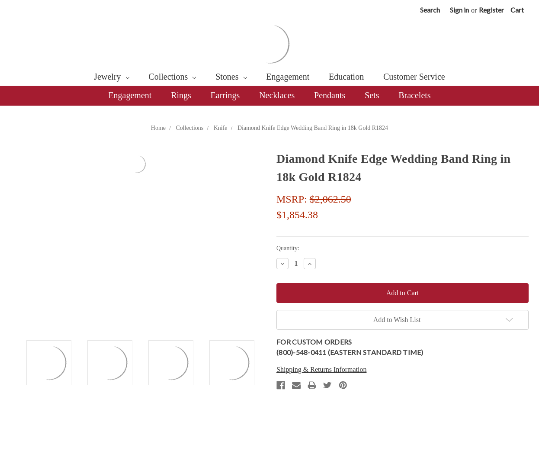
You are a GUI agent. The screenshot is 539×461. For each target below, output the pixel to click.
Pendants (329, 95)
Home (158, 128)
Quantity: (287, 248)
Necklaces (277, 95)
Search (430, 10)
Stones (231, 76)
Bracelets (414, 95)
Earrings (225, 95)
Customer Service (414, 76)
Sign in (459, 10)
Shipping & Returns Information (321, 369)
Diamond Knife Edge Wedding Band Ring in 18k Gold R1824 (312, 128)
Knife (221, 128)
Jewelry (111, 76)
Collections (172, 76)
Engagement (287, 76)
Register (491, 10)
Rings (181, 95)
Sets (372, 95)
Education (346, 76)
